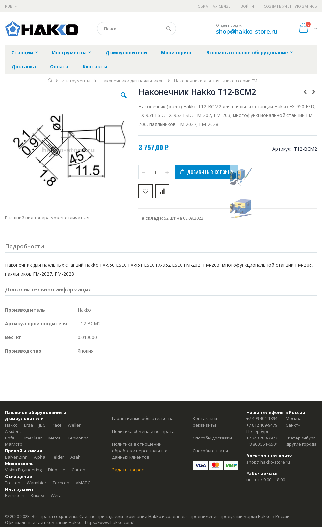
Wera (56, 495)
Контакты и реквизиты (205, 421)
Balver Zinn (16, 457)
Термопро (78, 438)
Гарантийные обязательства (143, 418)
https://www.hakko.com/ (109, 522)
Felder (58, 457)
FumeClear (31, 438)
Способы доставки (212, 438)
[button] (123, 100)
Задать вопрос (128, 470)
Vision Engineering (23, 470)
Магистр (13, 444)
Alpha (39, 457)
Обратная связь (214, 6)
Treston (12, 483)
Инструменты (76, 81)
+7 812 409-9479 (261, 425)
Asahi (76, 457)
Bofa (9, 438)
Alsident (13, 431)
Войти (247, 6)
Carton (78, 470)
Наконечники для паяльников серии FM (215, 81)
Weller (74, 425)
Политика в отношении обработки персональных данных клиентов (139, 450)
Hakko (11, 425)
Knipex (37, 495)
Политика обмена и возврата (143, 431)
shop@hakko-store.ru (246, 31)
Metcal (55, 438)
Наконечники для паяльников (132, 81)
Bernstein (14, 495)
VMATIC (83, 483)
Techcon (61, 483)
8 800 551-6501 (263, 444)
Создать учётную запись (290, 6)
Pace (57, 425)
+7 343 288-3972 (261, 438)
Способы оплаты (210, 451)
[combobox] (136, 28)
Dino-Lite (56, 470)
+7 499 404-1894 (261, 418)
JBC (42, 425)
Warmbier (36, 483)
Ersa (28, 425)
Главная (50, 80)
